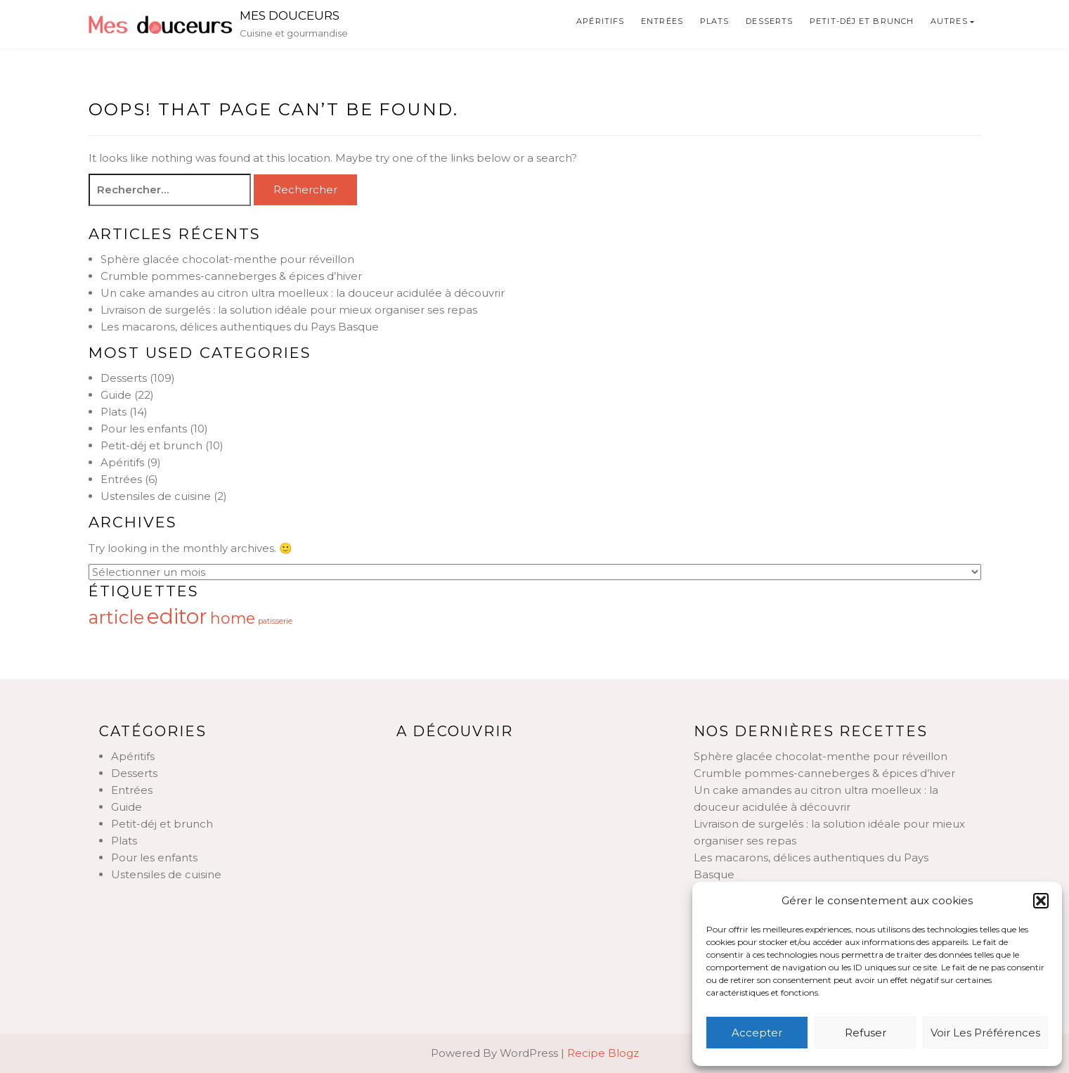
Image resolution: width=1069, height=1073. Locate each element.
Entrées (662, 21)
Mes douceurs (289, 15)
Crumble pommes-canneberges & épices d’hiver (231, 276)
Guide (116, 394)
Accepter (757, 1032)
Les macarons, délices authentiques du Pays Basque (240, 326)
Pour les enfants (144, 428)
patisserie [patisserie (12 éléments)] (275, 621)
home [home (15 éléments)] (232, 618)
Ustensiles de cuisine (156, 496)
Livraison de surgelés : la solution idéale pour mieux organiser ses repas (289, 309)
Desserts (769, 21)
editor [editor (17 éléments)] (177, 616)
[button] (1041, 901)
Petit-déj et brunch (862, 21)
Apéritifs (600, 21)
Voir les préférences (985, 1032)
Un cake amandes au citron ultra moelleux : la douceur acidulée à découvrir (303, 293)
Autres (949, 21)
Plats (715, 21)
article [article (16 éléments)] (116, 617)
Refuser (865, 1032)
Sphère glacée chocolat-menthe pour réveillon (227, 259)
